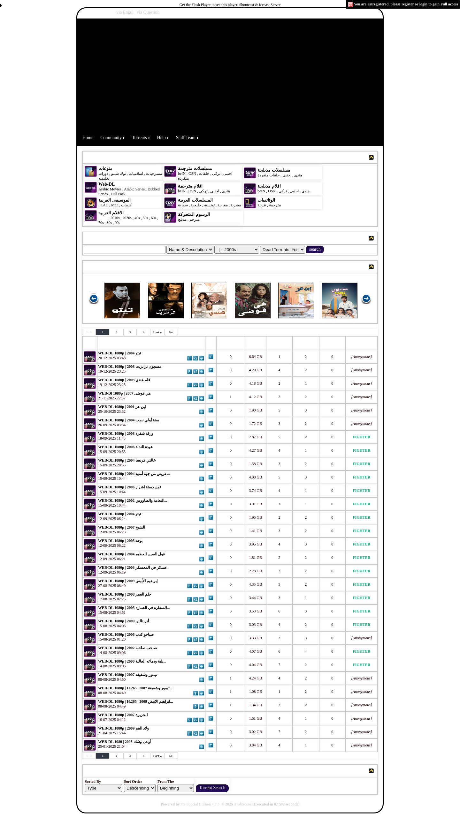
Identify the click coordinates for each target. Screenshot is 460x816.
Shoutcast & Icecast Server (260, 5)
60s (153, 218)
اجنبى (227, 173)
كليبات (126, 205)
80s (109, 222)
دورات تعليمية (103, 176)
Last (157, 332)
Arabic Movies (109, 189)
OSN (192, 173)
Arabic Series (134, 189)
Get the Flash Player (195, 5)
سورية (183, 205)
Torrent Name (115, 343)
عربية (261, 205)
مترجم (194, 219)
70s (101, 222)
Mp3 (115, 205)
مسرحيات (154, 173)
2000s (103, 218)
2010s (115, 218)
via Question (148, 12)
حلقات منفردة (268, 175)
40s (137, 218)
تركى (216, 173)
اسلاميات (135, 173)
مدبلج (182, 219)
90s (117, 222)
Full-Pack (118, 194)
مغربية (223, 205)
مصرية (236, 205)
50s (145, 218)
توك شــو (118, 173)
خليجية (196, 205)
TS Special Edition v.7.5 (200, 804)
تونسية (209, 205)
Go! (171, 332)
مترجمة (275, 205)
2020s (127, 218)
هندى (298, 175)
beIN (182, 173)
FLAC (103, 205)
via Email (125, 12)
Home (87, 137)
